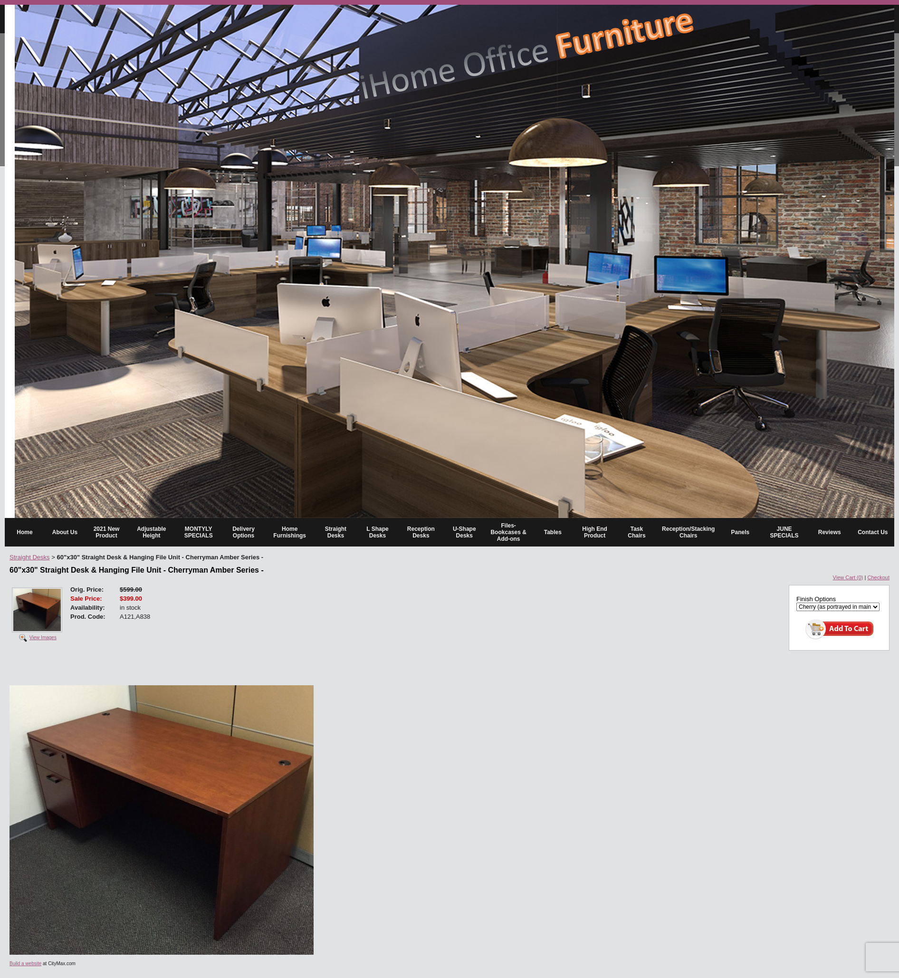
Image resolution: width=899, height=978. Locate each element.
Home (24, 532)
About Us (64, 532)
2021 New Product (107, 532)
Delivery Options (243, 532)
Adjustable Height (151, 532)
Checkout (878, 577)
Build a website (25, 963)
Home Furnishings (289, 532)
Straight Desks (335, 532)
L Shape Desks (377, 532)
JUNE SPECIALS (784, 532)
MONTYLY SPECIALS (198, 532)
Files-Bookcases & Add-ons (508, 532)
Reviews (829, 532)
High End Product (594, 532)
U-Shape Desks (464, 532)
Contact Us (873, 532)
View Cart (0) (848, 577)
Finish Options (816, 599)
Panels (740, 532)
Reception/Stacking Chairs (688, 532)
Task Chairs (636, 532)
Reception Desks (421, 532)
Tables (553, 532)
